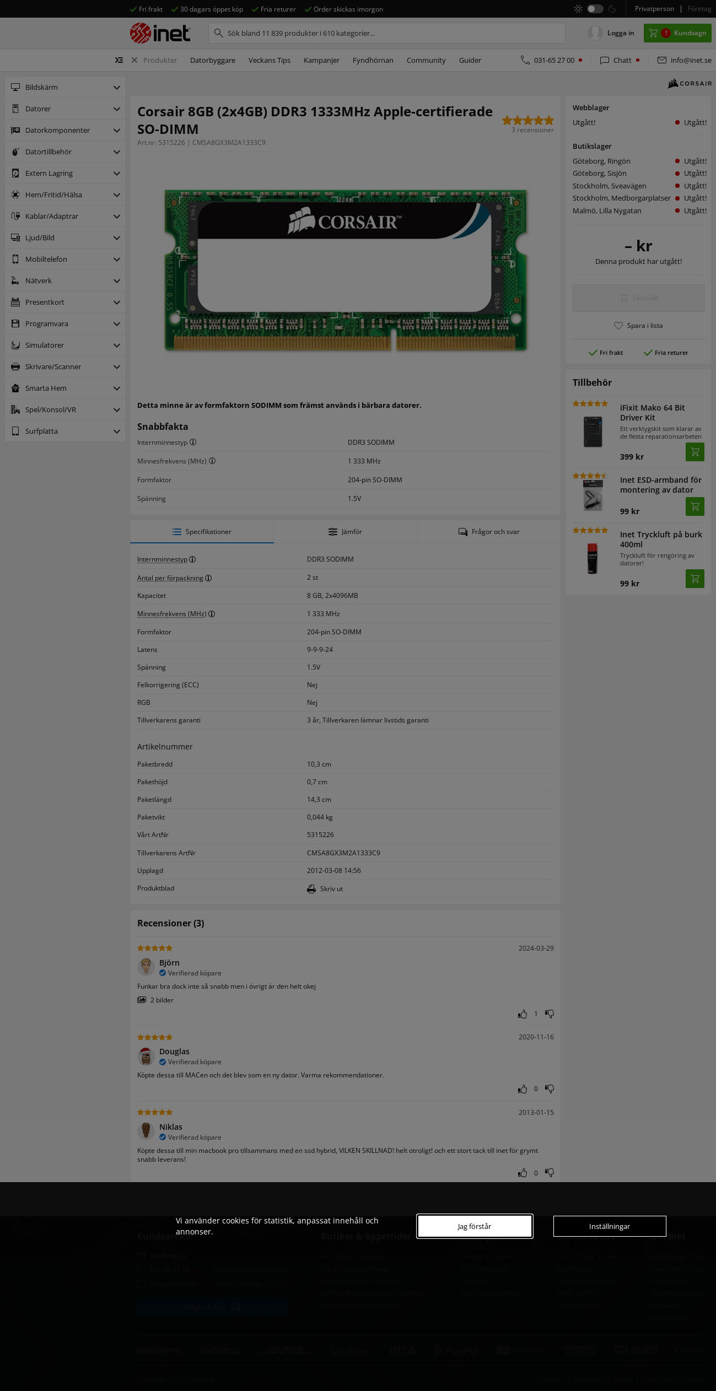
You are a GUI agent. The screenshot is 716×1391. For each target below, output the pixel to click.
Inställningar (609, 1226)
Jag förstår (474, 1226)
